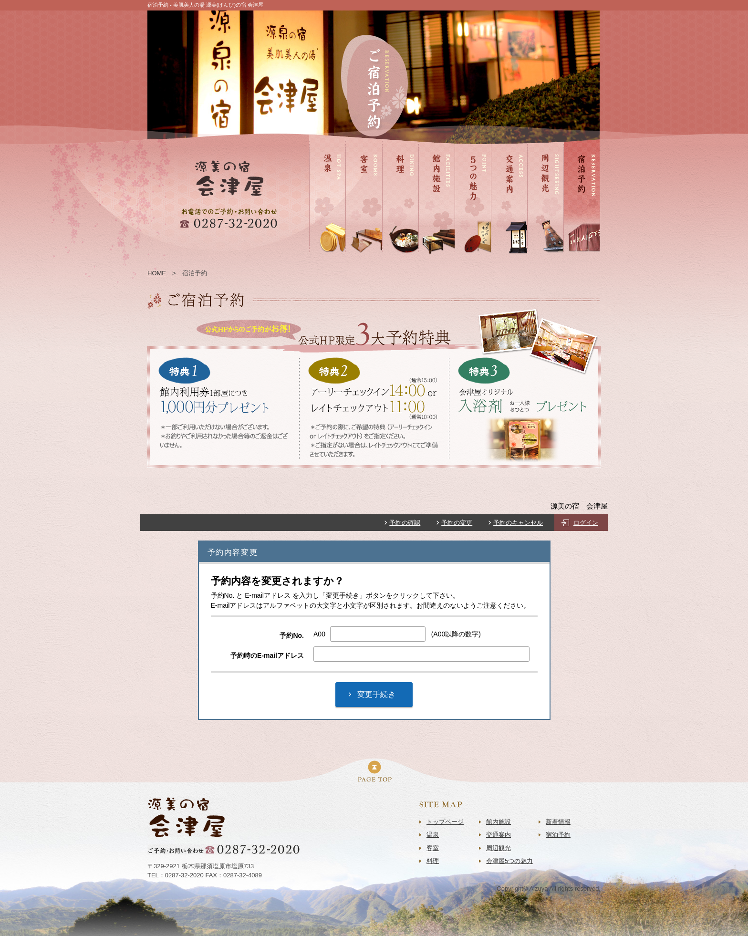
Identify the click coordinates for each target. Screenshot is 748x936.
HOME (156, 273)
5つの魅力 (469, 258)
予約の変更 (456, 522)
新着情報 (558, 821)
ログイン (585, 522)
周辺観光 (539, 258)
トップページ (445, 821)
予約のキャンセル (518, 522)
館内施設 (430, 258)
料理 (388, 258)
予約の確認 (404, 522)
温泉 (315, 258)
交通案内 (503, 258)
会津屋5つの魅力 (509, 860)
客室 (351, 258)
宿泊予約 (575, 258)
